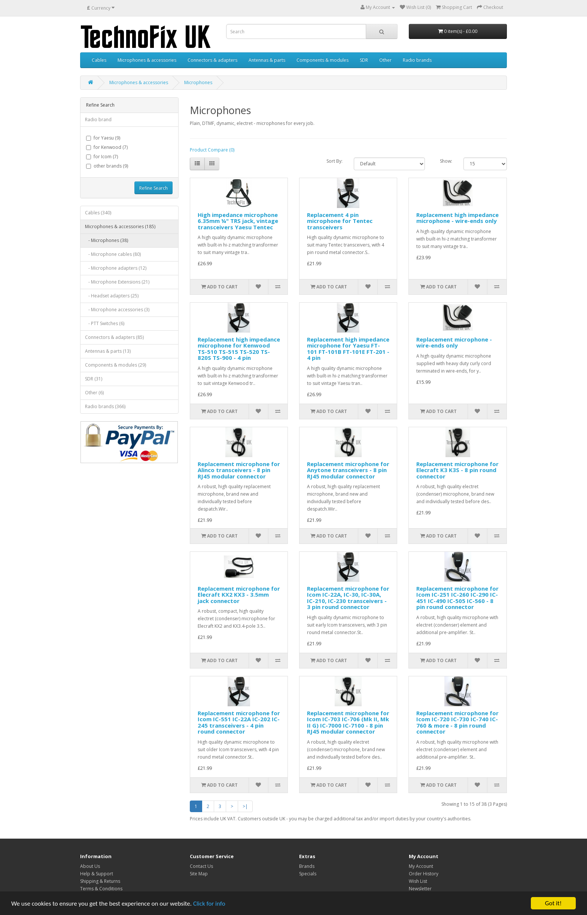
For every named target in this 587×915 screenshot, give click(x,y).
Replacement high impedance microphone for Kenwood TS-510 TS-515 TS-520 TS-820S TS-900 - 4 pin (239, 349)
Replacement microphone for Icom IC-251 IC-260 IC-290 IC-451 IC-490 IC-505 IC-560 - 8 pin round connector (457, 598)
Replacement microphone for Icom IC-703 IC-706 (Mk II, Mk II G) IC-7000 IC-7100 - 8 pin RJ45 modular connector (348, 722)
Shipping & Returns (100, 881)
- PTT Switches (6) (104, 323)
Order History (423, 873)
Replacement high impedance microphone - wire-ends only (457, 218)
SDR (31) (93, 379)
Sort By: (334, 161)
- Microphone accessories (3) (117, 309)
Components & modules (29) (115, 365)
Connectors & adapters (212, 60)
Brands (306, 866)
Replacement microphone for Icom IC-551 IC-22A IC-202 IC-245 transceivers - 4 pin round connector (239, 722)
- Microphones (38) (106, 240)
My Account (421, 866)
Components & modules (322, 60)
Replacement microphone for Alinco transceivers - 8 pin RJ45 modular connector (239, 470)
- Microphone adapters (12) (115, 268)
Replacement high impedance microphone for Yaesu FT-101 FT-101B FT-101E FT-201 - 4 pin (348, 349)
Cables (99, 60)
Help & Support (96, 873)
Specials (307, 873)
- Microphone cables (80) (113, 254)
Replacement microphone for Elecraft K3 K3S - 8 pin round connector (457, 470)
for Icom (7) (102, 156)
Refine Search (153, 188)
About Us (90, 866)
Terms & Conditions (101, 888)
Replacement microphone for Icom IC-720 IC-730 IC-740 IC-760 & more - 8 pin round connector (457, 722)
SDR (364, 60)
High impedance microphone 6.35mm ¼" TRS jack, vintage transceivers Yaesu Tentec (238, 221)
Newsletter (420, 888)
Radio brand (98, 119)
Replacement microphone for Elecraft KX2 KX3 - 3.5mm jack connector (239, 595)
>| (245, 806)
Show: (446, 161)
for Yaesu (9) (103, 138)
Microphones (198, 82)
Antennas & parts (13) (108, 351)
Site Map (199, 873)
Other (385, 60)
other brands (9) (107, 166)
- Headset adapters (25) (112, 296)
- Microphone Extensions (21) (117, 282)
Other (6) (94, 392)
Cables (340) (98, 212)
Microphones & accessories (147, 60)
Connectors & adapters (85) (114, 337)
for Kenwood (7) (107, 147)
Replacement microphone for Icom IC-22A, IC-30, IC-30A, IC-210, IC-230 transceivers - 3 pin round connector (348, 598)
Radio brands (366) (105, 406)
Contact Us (201, 866)
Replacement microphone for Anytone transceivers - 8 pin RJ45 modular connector (348, 470)
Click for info (209, 905)
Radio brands (417, 60)
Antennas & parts (267, 60)
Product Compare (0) (212, 150)
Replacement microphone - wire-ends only (454, 342)
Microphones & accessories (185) (120, 226)
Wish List (418, 881)
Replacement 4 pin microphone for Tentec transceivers (339, 221)
